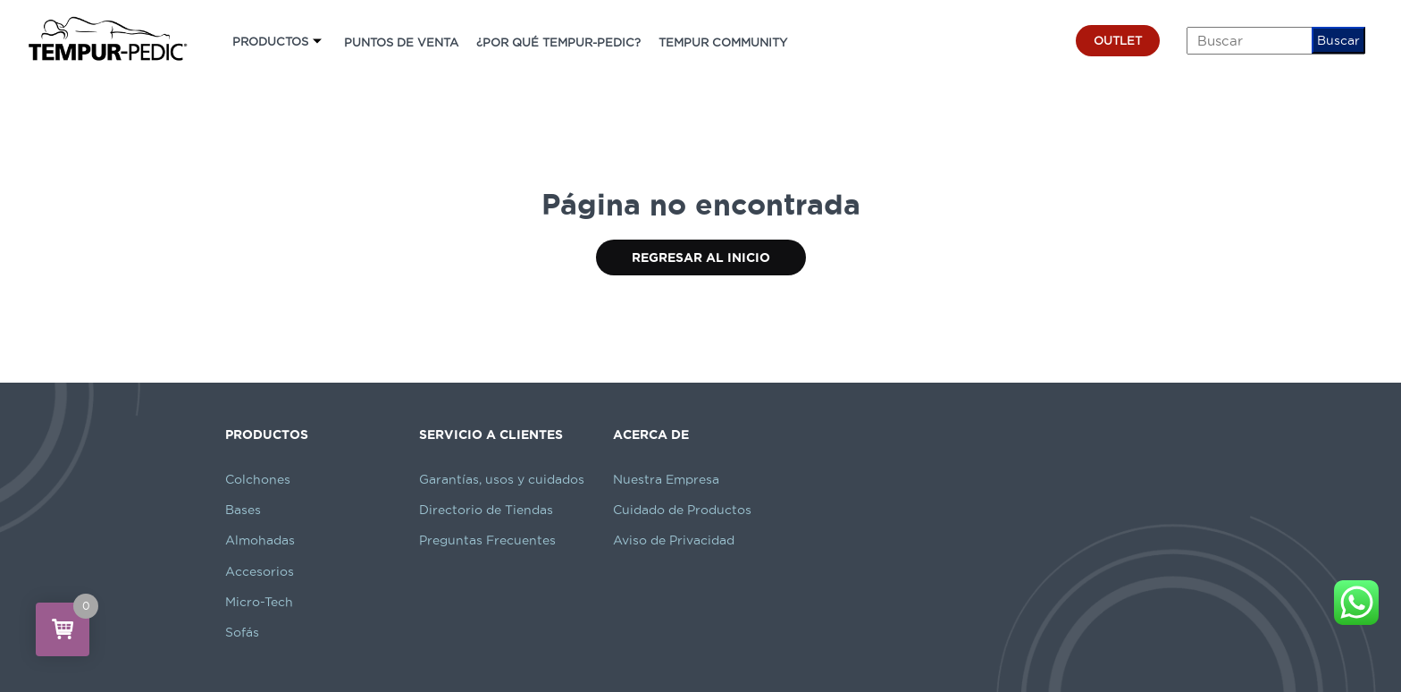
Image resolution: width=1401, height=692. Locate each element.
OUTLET (1118, 40)
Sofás (242, 632)
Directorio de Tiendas (486, 509)
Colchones (257, 479)
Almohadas (260, 540)
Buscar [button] (1338, 40)
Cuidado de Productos (682, 509)
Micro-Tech (259, 602)
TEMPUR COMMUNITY (723, 42)
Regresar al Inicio (701, 257)
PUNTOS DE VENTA (401, 42)
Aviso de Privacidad (673, 540)
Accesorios (259, 571)
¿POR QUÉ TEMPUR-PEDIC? (558, 42)
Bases (243, 509)
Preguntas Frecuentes (487, 540)
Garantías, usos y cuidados (501, 479)
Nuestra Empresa (666, 479)
